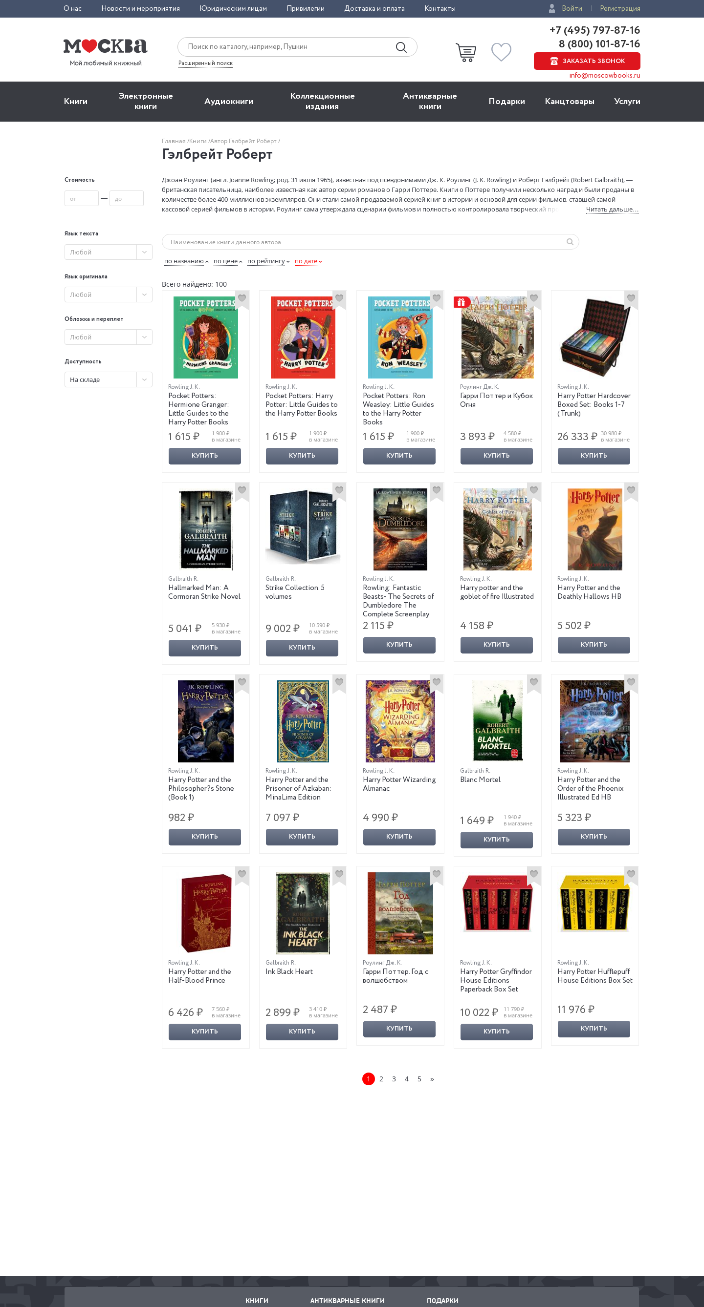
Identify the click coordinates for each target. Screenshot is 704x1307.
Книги (76, 101)
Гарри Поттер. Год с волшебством (395, 976)
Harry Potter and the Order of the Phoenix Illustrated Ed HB (590, 789)
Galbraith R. (183, 579)
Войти (572, 9)
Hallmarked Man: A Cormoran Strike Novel (204, 592)
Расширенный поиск (205, 63)
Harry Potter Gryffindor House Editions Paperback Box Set (496, 981)
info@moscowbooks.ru (605, 76)
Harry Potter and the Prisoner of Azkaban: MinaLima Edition (298, 789)
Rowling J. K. (184, 387)
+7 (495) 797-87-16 (595, 31)
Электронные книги (146, 101)
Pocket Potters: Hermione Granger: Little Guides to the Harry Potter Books (198, 409)
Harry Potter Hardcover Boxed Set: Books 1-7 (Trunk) (594, 405)
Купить (205, 456)
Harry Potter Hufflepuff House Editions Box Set (595, 976)
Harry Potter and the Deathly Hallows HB (589, 592)
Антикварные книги (430, 101)
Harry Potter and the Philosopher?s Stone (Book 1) (201, 789)
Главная (174, 141)
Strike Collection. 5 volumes (295, 592)
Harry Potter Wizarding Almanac (399, 784)
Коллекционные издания (322, 101)
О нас (73, 9)
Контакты (440, 9)
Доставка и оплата (374, 9)
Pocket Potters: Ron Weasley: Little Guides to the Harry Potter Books (398, 409)
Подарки (506, 101)
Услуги (627, 101)
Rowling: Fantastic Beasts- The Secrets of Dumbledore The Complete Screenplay (398, 601)
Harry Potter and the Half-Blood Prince (199, 976)
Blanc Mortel (480, 780)
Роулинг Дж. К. (479, 387)
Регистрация (620, 9)
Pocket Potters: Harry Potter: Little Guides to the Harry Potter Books (301, 405)
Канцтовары (569, 101)
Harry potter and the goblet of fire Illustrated (497, 592)
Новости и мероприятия (140, 9)
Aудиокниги (228, 101)
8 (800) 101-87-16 (598, 44)
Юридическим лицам (233, 9)
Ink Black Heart (289, 972)
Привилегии (305, 9)
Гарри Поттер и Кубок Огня (496, 400)
